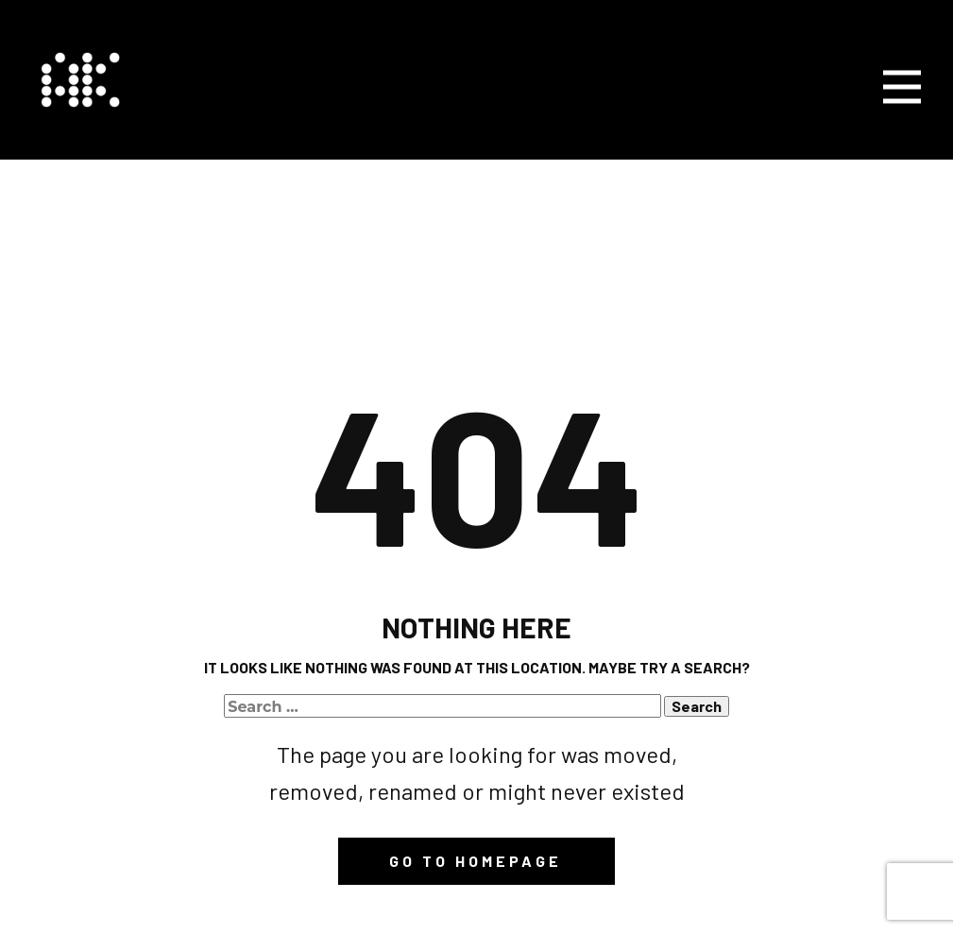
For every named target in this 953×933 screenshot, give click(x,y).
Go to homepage (475, 861)
